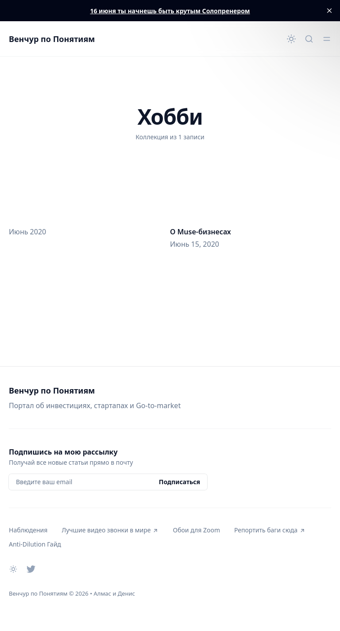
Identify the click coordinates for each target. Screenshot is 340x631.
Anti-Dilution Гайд (35, 544)
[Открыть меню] (327, 39)
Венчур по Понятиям (52, 39)
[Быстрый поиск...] (309, 39)
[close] (329, 11)
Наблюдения (28, 530)
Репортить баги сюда (269, 530)
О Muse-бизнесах (200, 232)
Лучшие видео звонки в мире (110, 530)
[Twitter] (31, 569)
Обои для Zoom (196, 530)
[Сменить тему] (291, 39)
